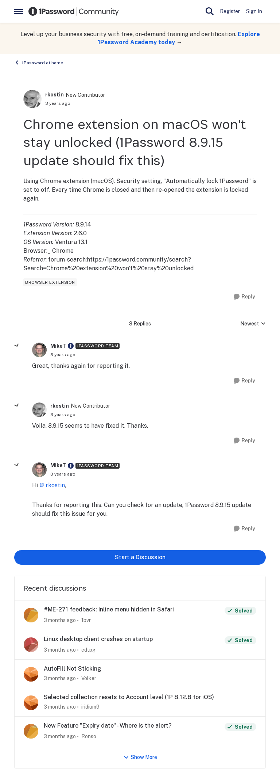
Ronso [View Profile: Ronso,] (88, 736)
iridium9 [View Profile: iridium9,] (90, 707)
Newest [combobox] (253, 324)
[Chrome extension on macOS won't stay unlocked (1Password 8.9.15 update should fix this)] (62, 354)
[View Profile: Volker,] (31, 674)
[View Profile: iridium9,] (31, 702)
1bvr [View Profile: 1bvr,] (86, 620)
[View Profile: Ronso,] (31, 731)
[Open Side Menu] (19, 11)
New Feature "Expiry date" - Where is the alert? (108, 725)
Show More (140, 757)
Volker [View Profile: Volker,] (88, 678)
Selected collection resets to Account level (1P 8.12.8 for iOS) (129, 697)
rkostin (55, 485)
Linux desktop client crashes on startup (98, 639)
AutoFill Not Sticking (72, 668)
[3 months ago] (60, 620)
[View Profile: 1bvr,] (31, 615)
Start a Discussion (140, 557)
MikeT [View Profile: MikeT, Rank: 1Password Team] (58, 346)
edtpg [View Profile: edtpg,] (88, 650)
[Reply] (244, 297)
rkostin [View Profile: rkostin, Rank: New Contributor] (54, 95)
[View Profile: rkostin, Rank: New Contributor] (32, 99)
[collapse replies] (16, 345)
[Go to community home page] (73, 11)
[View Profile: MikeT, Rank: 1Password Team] (39, 350)
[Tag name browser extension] (50, 282)
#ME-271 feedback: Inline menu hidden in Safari (109, 609)
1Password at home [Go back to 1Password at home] (38, 62)
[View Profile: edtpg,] (31, 644)
